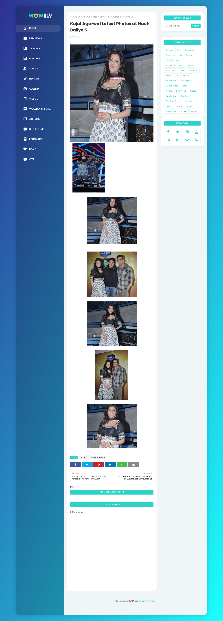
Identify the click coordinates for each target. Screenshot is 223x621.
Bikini (183, 70)
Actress (84, 457)
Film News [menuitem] (32, 38)
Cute (177, 75)
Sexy (168, 75)
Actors (169, 91)
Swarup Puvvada (146, 601)
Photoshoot (189, 50)
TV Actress (171, 80)
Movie (179, 106)
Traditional (171, 70)
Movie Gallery (186, 55)
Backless (185, 96)
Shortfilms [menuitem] (33, 129)
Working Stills (186, 80)
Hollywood (181, 91)
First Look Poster (173, 101)
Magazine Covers (174, 65)
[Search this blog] (178, 26)
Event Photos (172, 60)
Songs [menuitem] (30, 68)
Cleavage (170, 55)
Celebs (190, 65)
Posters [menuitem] (31, 58)
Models (186, 75)
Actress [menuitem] (31, 119)
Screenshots (172, 85)
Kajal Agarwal (84, 16)
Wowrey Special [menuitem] (37, 109)
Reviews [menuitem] (31, 78)
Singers (190, 106)
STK (73, 36)
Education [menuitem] (33, 139)
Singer (185, 85)
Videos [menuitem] (30, 99)
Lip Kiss (169, 106)
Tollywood (171, 111)
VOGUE (194, 111)
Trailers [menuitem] (31, 48)
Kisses (193, 91)
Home (73, 16)
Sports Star (171, 96)
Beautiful (194, 70)
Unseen (183, 111)
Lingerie (188, 101)
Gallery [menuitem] (31, 89)
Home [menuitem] (29, 28)
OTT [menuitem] (28, 159)
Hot (178, 50)
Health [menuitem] (30, 149)
